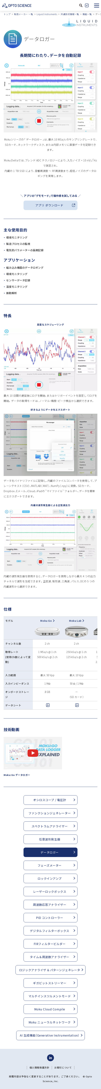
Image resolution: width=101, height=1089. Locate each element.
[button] (96, 5)
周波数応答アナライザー (49, 904)
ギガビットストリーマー (49, 983)
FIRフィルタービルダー (50, 944)
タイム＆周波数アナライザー (49, 957)
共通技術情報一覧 (70, 14)
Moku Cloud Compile (49, 1009)
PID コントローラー (49, 917)
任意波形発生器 (49, 839)
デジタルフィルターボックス (49, 931)
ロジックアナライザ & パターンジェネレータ (49, 970)
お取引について (63, 1067)
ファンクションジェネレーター (49, 813)
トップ (7, 14)
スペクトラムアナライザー (50, 826)
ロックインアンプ (50, 878)
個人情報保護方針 (39, 1067)
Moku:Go (47, 620)
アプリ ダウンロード (49, 205)
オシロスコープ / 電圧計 (49, 800)
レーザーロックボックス (49, 891)
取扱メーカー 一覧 (23, 14)
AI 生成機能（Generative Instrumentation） (49, 1035)
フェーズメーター (50, 865)
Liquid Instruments (47, 14)
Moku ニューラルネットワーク (50, 1022)
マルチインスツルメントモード (49, 996)
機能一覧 (87, 14)
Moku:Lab (76, 620)
